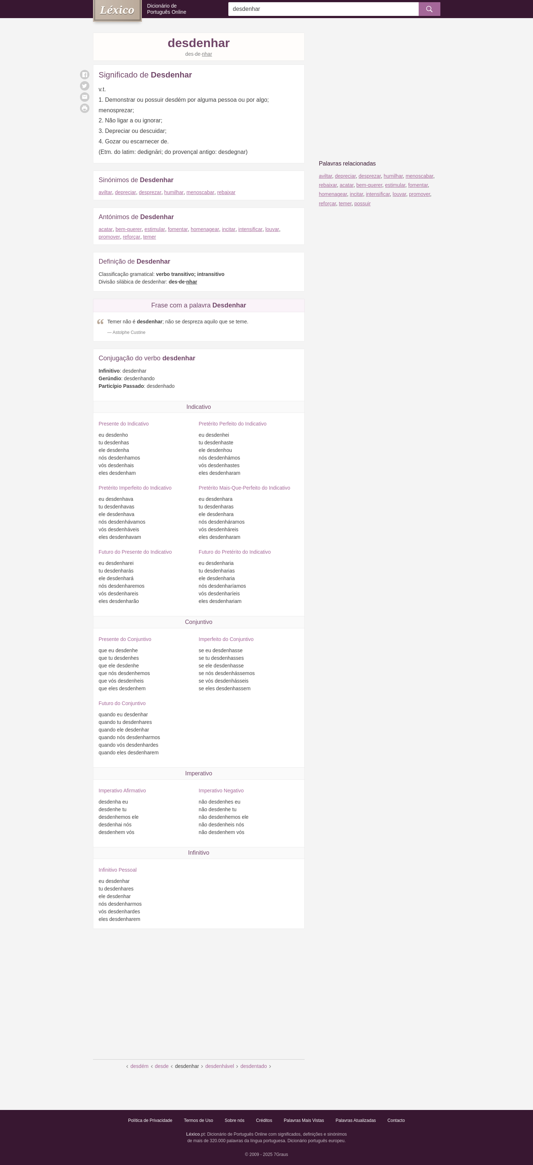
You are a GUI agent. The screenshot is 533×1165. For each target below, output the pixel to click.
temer (149, 237)
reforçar (131, 237)
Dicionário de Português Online (166, 9)
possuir (362, 203)
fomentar (178, 229)
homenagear (205, 229)
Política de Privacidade (150, 1120)
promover (109, 237)
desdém (140, 1066)
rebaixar (226, 192)
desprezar (150, 192)
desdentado (253, 1066)
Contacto (396, 1120)
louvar (272, 229)
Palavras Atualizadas (355, 1120)
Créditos (264, 1120)
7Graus (281, 1154)
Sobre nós (235, 1120)
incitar (228, 229)
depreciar (125, 192)
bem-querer (128, 229)
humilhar (174, 192)
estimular (154, 229)
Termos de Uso (198, 1120)
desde (162, 1066)
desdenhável (219, 1066)
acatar (106, 229)
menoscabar (200, 192)
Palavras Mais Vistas (304, 1120)
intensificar (250, 229)
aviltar (105, 192)
